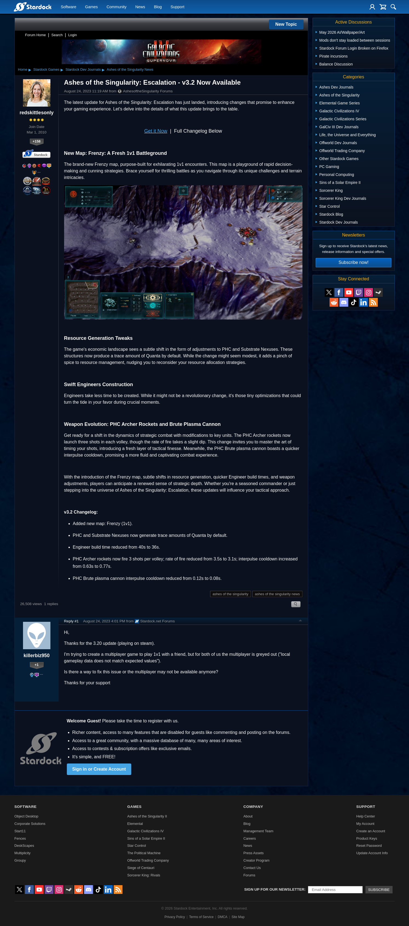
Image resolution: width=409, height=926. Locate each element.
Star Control (136, 846)
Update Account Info (372, 853)
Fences (20, 838)
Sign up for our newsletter (274, 889)
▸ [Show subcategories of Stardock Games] (62, 70)
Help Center (365, 816)
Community (117, 7)
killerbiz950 (37, 655)
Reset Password (369, 846)
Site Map (237, 917)
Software (68, 7)
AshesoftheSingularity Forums (145, 91)
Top (300, 621)
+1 (37, 665)
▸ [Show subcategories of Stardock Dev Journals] (103, 70)
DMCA (222, 917)
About (247, 816)
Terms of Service (201, 917)
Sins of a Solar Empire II (146, 838)
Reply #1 (71, 621)
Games (91, 7)
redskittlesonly (36, 112)
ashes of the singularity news (277, 594)
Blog (158, 7)
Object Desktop (27, 816)
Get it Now (155, 131)
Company (253, 807)
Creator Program (256, 860)
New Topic (286, 24)
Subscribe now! (353, 262)
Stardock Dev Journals (83, 69)
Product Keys (366, 838)
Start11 (20, 831)
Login (72, 35)
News (140, 7)
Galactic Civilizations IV (145, 831)
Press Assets (253, 853)
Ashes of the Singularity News (130, 69)
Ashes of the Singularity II (147, 816)
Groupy (20, 860)
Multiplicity (23, 853)
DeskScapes (24, 846)
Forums (249, 875)
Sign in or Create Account (99, 769)
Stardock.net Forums (155, 621)
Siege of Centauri (141, 868)
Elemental (135, 824)
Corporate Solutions (30, 824)
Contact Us (252, 868)
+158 (37, 141)
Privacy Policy (174, 917)
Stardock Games (46, 69)
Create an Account (370, 831)
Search (57, 35)
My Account (365, 824)
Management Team (258, 831)
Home (22, 69)
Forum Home (35, 35)
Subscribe (379, 890)
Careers (249, 838)
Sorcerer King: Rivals (143, 875)
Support (177, 7)
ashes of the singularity (230, 594)
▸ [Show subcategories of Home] (29, 70)
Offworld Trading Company (148, 860)
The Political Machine (144, 853)
